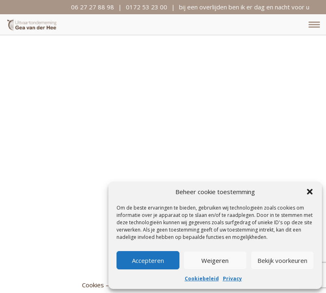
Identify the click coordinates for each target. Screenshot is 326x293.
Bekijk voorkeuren (282, 260)
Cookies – (95, 285)
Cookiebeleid (202, 278)
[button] (310, 192)
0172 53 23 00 (146, 7)
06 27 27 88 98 (92, 7)
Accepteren (148, 260)
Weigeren (215, 260)
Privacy (232, 278)
